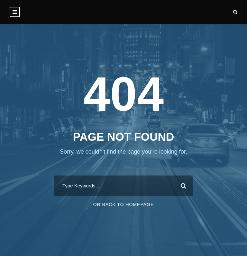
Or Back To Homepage (123, 204)
